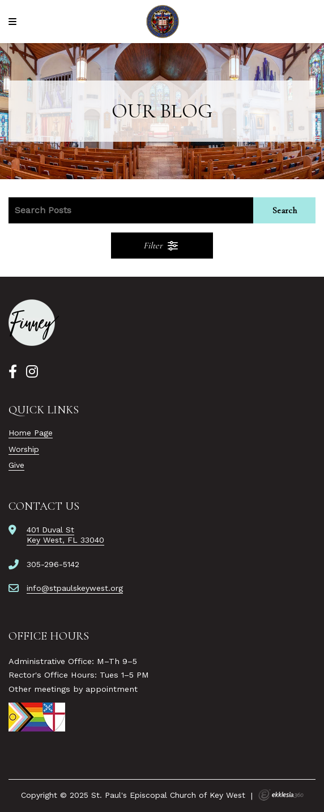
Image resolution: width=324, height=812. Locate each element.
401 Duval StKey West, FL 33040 (65, 534)
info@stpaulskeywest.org (75, 588)
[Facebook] (12, 372)
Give (16, 465)
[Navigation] (14, 22)
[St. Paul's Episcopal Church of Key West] (162, 22)
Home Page (30, 432)
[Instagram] (32, 372)
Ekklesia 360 (281, 795)
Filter (161, 245)
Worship (23, 449)
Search (284, 210)
